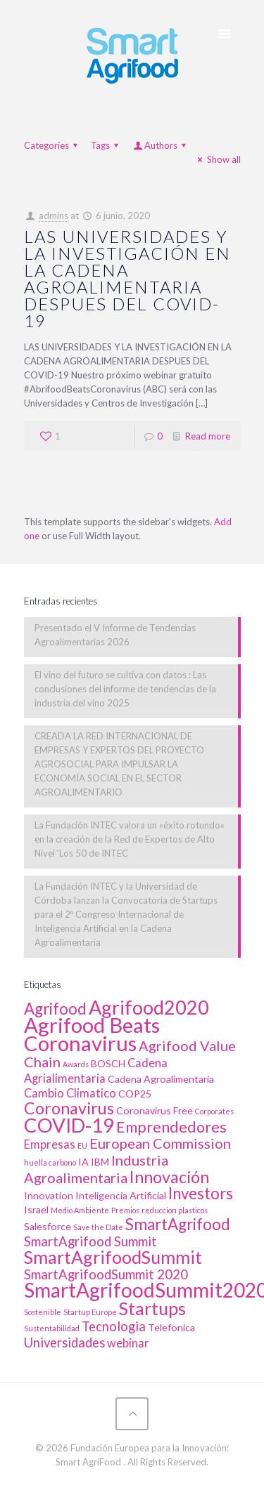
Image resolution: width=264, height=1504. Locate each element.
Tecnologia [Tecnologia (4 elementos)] (114, 1326)
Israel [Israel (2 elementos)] (36, 1209)
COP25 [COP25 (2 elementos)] (134, 1094)
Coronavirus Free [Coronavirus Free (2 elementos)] (154, 1110)
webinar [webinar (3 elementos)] (128, 1343)
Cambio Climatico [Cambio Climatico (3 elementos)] (70, 1093)
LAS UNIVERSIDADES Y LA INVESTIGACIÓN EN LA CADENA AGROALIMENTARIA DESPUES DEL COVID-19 (127, 278)
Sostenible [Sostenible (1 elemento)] (42, 1312)
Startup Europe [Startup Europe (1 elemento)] (90, 1312)
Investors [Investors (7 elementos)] (200, 1193)
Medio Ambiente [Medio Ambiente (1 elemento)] (80, 1210)
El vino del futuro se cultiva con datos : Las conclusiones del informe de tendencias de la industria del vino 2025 (125, 688)
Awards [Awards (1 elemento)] (76, 1064)
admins (53, 215)
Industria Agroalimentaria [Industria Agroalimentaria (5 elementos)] (96, 1169)
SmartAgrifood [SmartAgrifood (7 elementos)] (177, 1224)
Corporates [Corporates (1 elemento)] (214, 1111)
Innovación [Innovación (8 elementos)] (169, 1177)
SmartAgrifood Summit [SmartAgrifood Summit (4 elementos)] (90, 1241)
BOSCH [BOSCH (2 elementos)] (108, 1063)
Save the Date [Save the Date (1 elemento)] (98, 1227)
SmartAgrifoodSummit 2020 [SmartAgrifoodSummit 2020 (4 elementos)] (106, 1274)
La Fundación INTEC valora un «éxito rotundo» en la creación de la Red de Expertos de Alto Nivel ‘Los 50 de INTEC (129, 839)
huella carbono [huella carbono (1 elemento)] (50, 1162)
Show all (217, 159)
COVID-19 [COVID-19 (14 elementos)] (69, 1125)
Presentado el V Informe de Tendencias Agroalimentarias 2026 (115, 634)
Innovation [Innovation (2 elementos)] (48, 1195)
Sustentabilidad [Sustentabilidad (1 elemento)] (52, 1328)
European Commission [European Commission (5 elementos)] (160, 1143)
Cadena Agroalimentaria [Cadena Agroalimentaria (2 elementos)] (161, 1079)
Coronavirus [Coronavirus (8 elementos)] (69, 1108)
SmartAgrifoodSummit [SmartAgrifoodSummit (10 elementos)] (113, 1256)
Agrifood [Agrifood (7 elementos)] (55, 1008)
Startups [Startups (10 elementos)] (152, 1308)
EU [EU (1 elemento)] (82, 1145)
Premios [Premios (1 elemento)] (125, 1210)
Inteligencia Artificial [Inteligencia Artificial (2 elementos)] (120, 1195)
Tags (106, 145)
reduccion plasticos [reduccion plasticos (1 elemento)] (175, 1210)
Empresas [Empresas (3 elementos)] (49, 1144)
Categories (53, 145)
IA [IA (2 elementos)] (83, 1162)
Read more (207, 436)
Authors (161, 145)
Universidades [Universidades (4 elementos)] (64, 1342)
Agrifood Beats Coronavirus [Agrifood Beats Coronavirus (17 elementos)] (92, 1033)
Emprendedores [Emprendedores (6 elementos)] (171, 1127)
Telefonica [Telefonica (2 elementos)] (171, 1327)
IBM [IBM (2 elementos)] (100, 1162)
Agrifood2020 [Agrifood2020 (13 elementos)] (149, 1007)
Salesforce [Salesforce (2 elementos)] (47, 1226)
